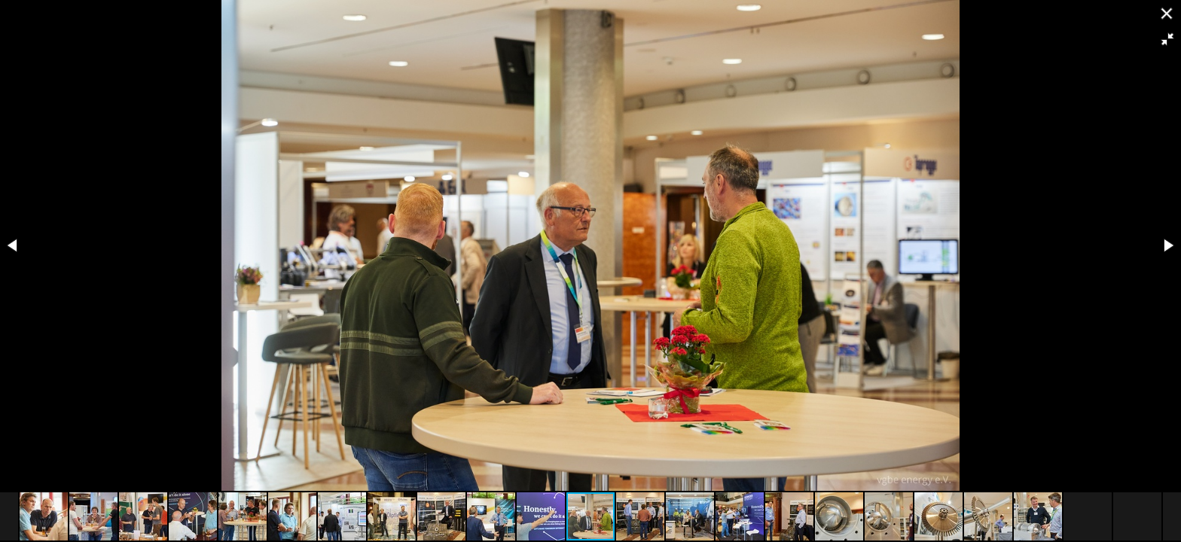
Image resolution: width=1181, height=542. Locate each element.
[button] (1167, 39)
